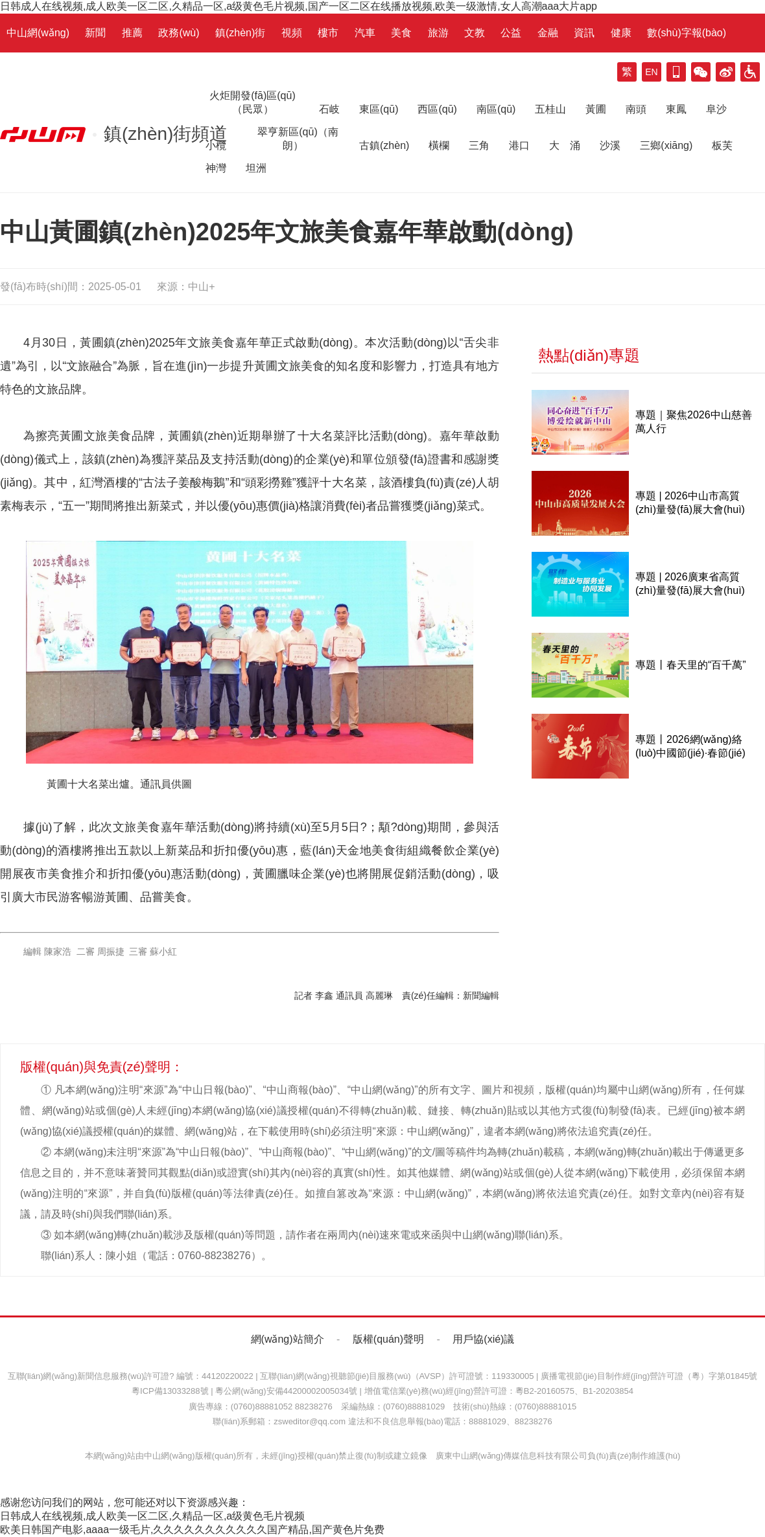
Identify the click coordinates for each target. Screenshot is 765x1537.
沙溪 (610, 145)
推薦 (132, 32)
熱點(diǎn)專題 (589, 355)
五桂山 (550, 109)
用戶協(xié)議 (483, 1339)
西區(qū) (437, 109)
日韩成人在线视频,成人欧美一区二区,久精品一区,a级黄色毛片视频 (152, 1515)
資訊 (584, 32)
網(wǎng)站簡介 (287, 1339)
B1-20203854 (608, 1391)
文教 (474, 32)
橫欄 (439, 145)
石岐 (329, 109)
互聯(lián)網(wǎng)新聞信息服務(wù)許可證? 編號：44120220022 (130, 1376)
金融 (547, 32)
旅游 (438, 32)
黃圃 (595, 109)
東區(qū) (378, 109)
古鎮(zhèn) (384, 145)
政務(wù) (178, 32)
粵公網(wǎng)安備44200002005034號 (286, 1391)
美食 (401, 32)
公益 (510, 32)
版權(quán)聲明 (388, 1339)
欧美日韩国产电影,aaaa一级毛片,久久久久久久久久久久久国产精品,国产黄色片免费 (192, 1529)
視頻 (291, 32)
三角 (479, 145)
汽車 (365, 32)
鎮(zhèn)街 (240, 32)
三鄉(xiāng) (666, 145)
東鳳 (676, 109)
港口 (519, 145)
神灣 (216, 168)
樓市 (328, 32)
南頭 (636, 109)
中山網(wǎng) (37, 32)
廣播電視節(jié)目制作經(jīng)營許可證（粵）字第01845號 (649, 1376)
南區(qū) (496, 109)
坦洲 (256, 168)
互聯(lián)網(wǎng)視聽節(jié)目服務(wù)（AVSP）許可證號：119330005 (397, 1376)
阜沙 (716, 109)
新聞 (95, 32)
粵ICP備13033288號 (170, 1391)
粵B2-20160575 (544, 1391)
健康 (621, 32)
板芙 (722, 145)
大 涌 (564, 145)
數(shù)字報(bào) (686, 32)
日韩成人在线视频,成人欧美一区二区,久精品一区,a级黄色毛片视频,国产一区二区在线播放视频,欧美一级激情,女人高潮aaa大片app (298, 6)
